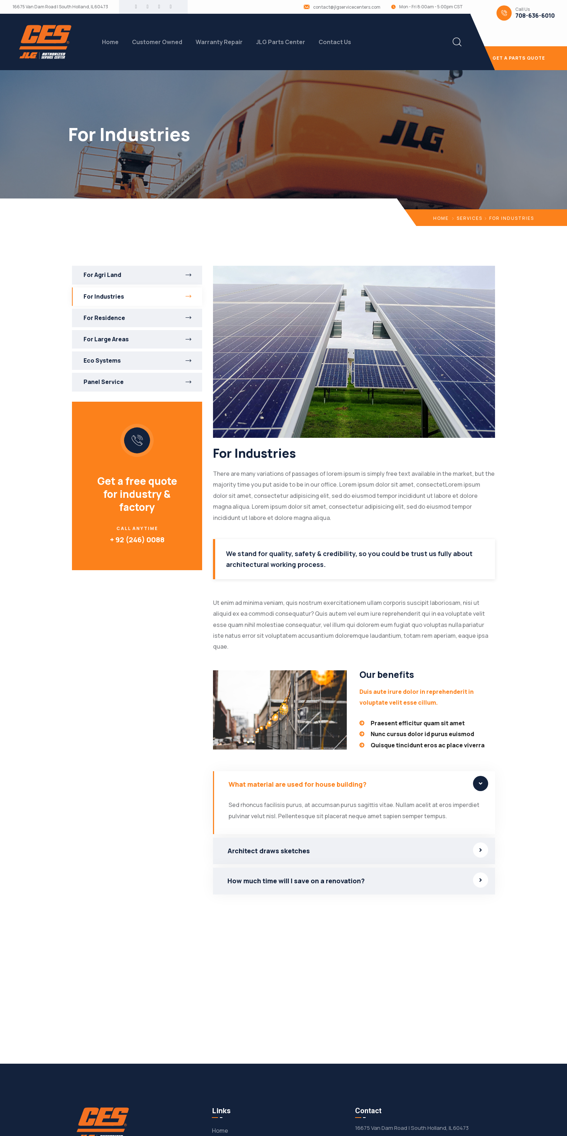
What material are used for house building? (298, 784)
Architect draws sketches (268, 850)
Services (469, 218)
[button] (354, 784)
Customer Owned (157, 42)
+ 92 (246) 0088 (137, 539)
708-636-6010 (535, 15)
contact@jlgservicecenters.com (346, 7)
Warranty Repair (219, 42)
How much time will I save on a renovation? (296, 880)
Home (110, 42)
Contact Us (335, 42)
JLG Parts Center (280, 42)
